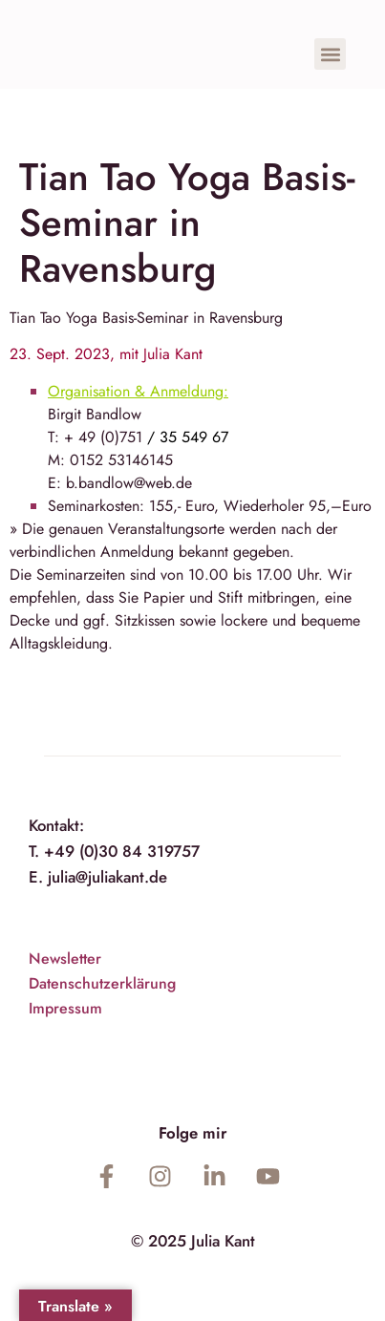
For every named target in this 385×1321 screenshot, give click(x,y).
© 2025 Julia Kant (193, 1240)
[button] (330, 54)
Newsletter (65, 958)
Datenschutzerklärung (102, 983)
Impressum (65, 1008)
